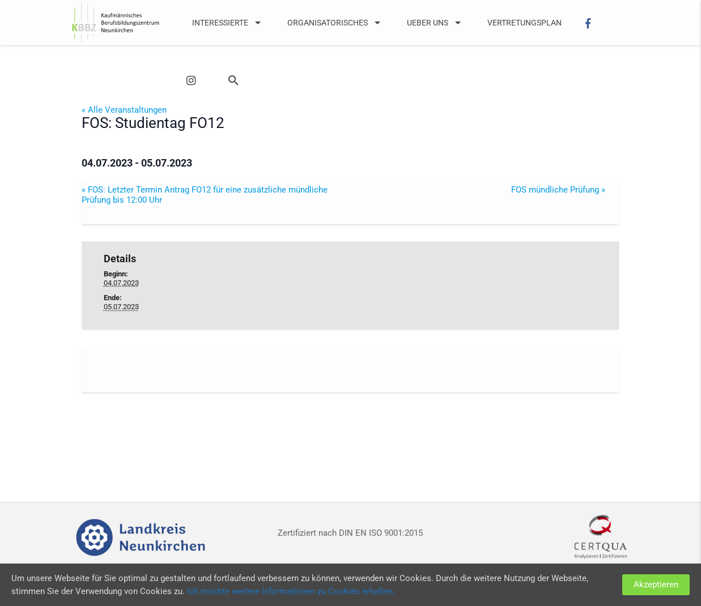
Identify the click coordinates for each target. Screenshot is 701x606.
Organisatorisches (335, 22)
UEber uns (436, 22)
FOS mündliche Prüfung (558, 190)
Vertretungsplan (524, 22)
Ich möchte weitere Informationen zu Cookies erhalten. (291, 591)
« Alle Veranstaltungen (124, 110)
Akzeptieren (656, 584)
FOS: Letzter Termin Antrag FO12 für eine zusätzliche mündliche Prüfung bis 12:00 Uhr (205, 195)
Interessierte (228, 22)
